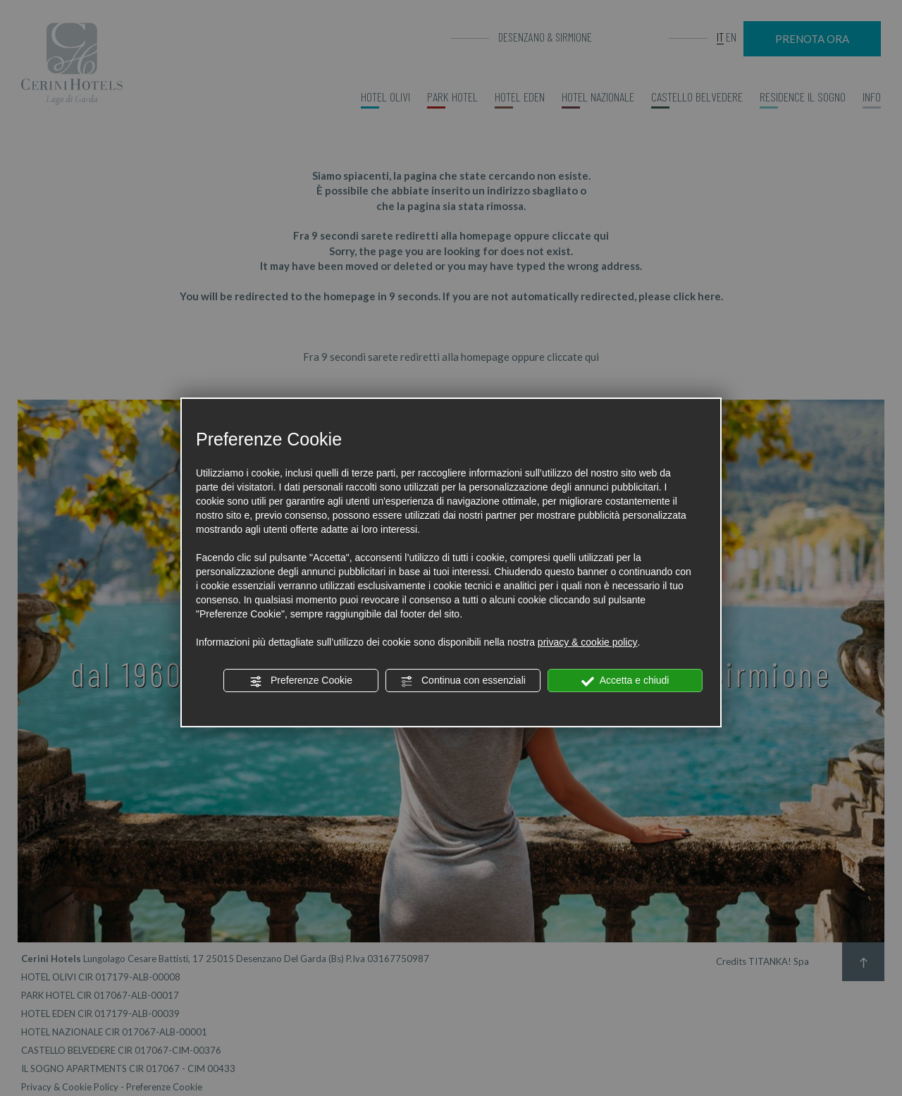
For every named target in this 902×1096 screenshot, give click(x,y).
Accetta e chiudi (625, 681)
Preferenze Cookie (300, 681)
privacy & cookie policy (588, 642)
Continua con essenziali (463, 681)
